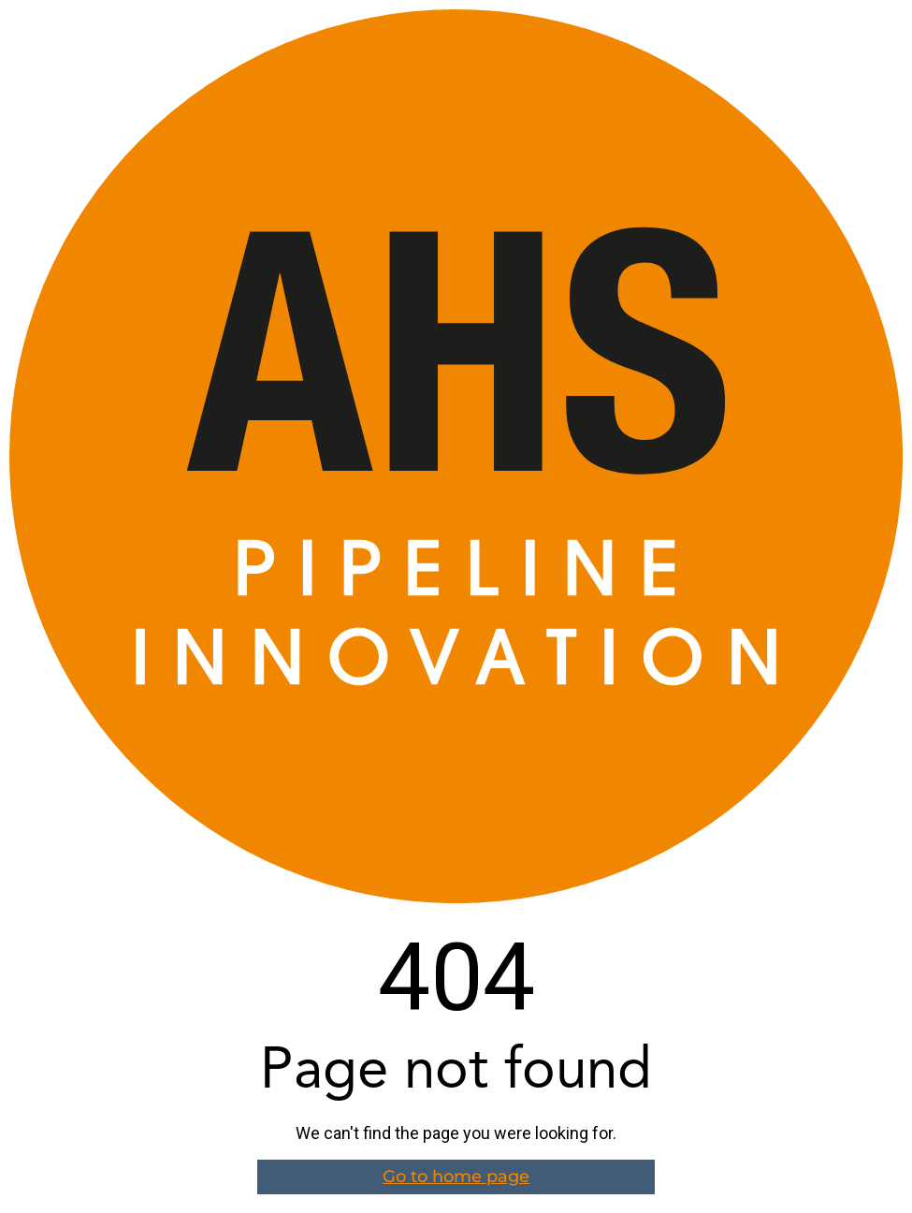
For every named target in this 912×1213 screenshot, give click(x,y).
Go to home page (456, 1176)
